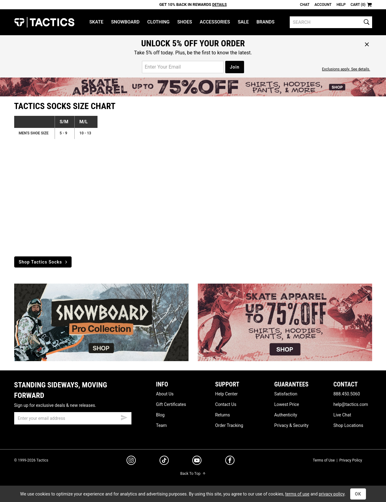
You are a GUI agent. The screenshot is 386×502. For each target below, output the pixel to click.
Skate (96, 22)
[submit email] (124, 416)
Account (322, 4)
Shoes (184, 22)
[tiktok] (164, 461)
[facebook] (230, 461)
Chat (304, 4)
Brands (265, 22)
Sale (243, 22)
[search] (331, 22)
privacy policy (332, 493)
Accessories (215, 22)
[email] (72, 418)
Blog (160, 414)
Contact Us (225, 404)
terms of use (297, 493)
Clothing (158, 22)
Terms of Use (324, 460)
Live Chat (342, 414)
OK (358, 493)
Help (341, 4)
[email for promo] (183, 67)
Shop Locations (348, 425)
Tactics (44, 22)
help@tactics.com (350, 404)
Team (161, 425)
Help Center (226, 393)
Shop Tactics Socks (43, 261)
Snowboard (125, 22)
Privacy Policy (350, 460)
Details (219, 4)
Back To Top (192, 473)
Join (234, 67)
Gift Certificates (171, 404)
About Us (165, 393)
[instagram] (131, 461)
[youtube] (196, 461)
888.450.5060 (346, 393)
